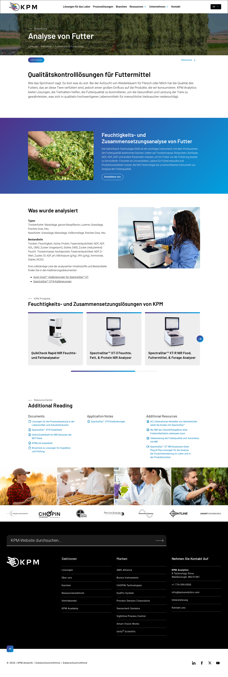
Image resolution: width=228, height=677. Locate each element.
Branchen (121, 6)
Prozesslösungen (103, 6)
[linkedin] (193, 663)
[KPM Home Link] (23, 562)
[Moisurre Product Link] (55, 338)
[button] (138, 6)
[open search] (206, 7)
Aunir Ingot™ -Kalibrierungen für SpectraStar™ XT (61, 277)
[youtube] (218, 663)
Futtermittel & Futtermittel (69, 46)
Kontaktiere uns (112, 176)
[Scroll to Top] (10, 649)
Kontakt (175, 6)
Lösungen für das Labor (76, 6)
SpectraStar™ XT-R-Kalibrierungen (52, 281)
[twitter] (209, 663)
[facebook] (201, 663)
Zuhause (33, 46)
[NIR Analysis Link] (36, 60)
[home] (23, 6)
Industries (46, 46)
